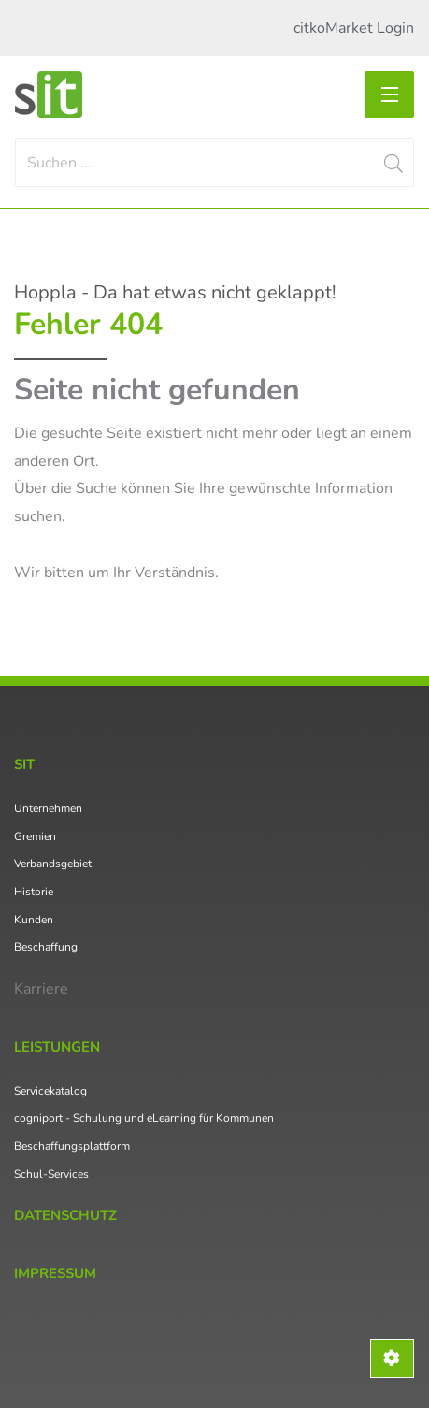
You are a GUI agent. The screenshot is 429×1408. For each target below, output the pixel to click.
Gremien (35, 836)
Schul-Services (51, 1174)
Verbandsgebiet (53, 863)
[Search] (214, 162)
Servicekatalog (50, 1090)
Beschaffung (46, 946)
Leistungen (57, 1047)
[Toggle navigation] (389, 94)
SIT (24, 764)
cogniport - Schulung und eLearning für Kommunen (144, 1117)
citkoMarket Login (353, 28)
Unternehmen (48, 808)
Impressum (55, 1273)
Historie (33, 891)
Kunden (33, 919)
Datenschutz (65, 1215)
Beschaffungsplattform (72, 1146)
